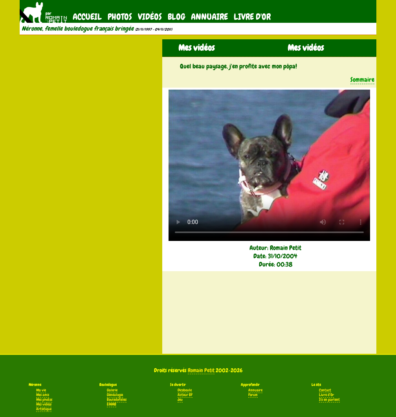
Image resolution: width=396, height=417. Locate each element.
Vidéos (150, 16)
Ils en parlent (329, 399)
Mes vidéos (43, 404)
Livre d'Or (252, 16)
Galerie (112, 390)
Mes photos (44, 399)
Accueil (87, 16)
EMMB (111, 404)
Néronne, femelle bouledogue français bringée (78, 29)
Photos (120, 16)
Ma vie (41, 390)
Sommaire (362, 79)
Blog (176, 16)
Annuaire (209, 16)
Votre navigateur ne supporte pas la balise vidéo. (269, 165)
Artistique (43, 409)
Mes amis (42, 395)
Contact (325, 390)
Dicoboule (185, 390)
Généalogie (115, 395)
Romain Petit (201, 370)
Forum (253, 395)
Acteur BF (185, 395)
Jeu (180, 399)
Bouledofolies (116, 399)
